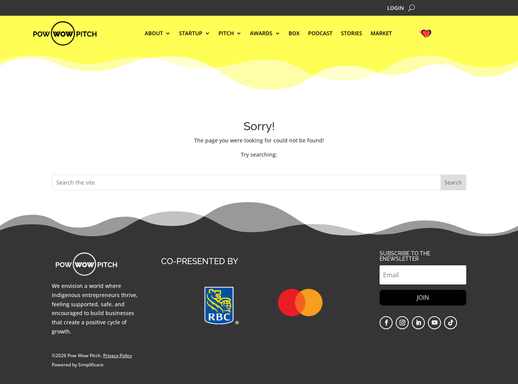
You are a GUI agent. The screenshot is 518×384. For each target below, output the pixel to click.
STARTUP (190, 34)
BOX (294, 34)
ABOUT (154, 34)
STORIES (351, 34)
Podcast (320, 34)
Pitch (226, 34)
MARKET (381, 34)
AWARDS (261, 34)
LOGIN (395, 8)
